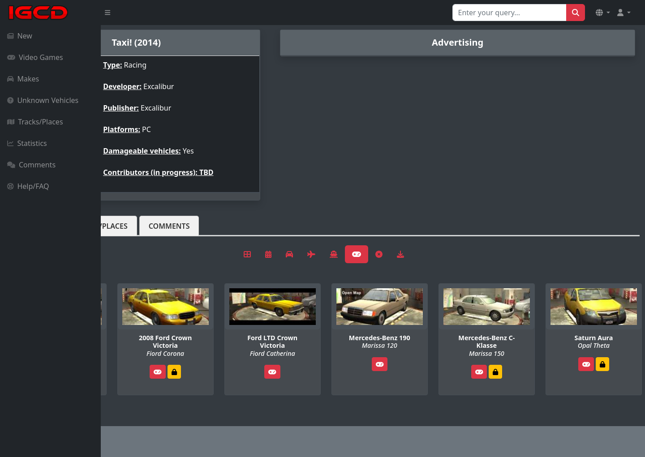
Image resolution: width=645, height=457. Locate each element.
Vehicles (133, 226)
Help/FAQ (28, 186)
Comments (31, 165)
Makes (23, 79)
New (19, 36)
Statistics (27, 143)
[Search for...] (509, 12)
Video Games (35, 57)
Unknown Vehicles (42, 100)
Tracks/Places (35, 122)
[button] (603, 12)
